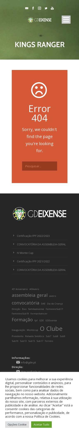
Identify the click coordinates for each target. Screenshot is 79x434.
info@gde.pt (28, 362)
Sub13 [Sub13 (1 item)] (23, 341)
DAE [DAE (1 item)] (43, 303)
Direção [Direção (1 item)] (16, 309)
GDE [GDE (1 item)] (41, 320)
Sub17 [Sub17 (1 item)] (40, 341)
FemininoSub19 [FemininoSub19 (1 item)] (20, 313)
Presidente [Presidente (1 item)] (18, 336)
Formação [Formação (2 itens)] (22, 320)
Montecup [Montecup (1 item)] (32, 330)
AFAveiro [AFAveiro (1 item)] (34, 289)
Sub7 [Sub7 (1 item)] (48, 336)
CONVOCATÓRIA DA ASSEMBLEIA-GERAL (41, 244)
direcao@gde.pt (30, 371)
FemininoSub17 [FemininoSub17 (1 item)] (54, 309)
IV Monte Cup (25, 253)
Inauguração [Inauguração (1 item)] (18, 330)
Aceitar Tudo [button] (41, 424)
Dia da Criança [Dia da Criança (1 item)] (55, 303)
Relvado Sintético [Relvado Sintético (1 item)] (34, 336)
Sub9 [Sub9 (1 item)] (62, 336)
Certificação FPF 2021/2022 (33, 261)
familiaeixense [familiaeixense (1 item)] (36, 309)
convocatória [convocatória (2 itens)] (25, 303)
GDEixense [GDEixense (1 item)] (51, 320)
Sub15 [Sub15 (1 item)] (31, 341)
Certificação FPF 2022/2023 (33, 236)
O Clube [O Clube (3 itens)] (51, 328)
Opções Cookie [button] (17, 424)
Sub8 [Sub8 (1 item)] (55, 336)
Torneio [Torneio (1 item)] (49, 341)
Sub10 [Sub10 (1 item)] (15, 341)
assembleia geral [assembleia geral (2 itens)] (30, 295)
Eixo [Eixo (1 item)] (24, 309)
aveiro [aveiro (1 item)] (52, 296)
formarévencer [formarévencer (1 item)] (39, 313)
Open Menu (66, 20)
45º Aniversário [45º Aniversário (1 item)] (20, 289)
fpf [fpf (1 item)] (36, 320)
